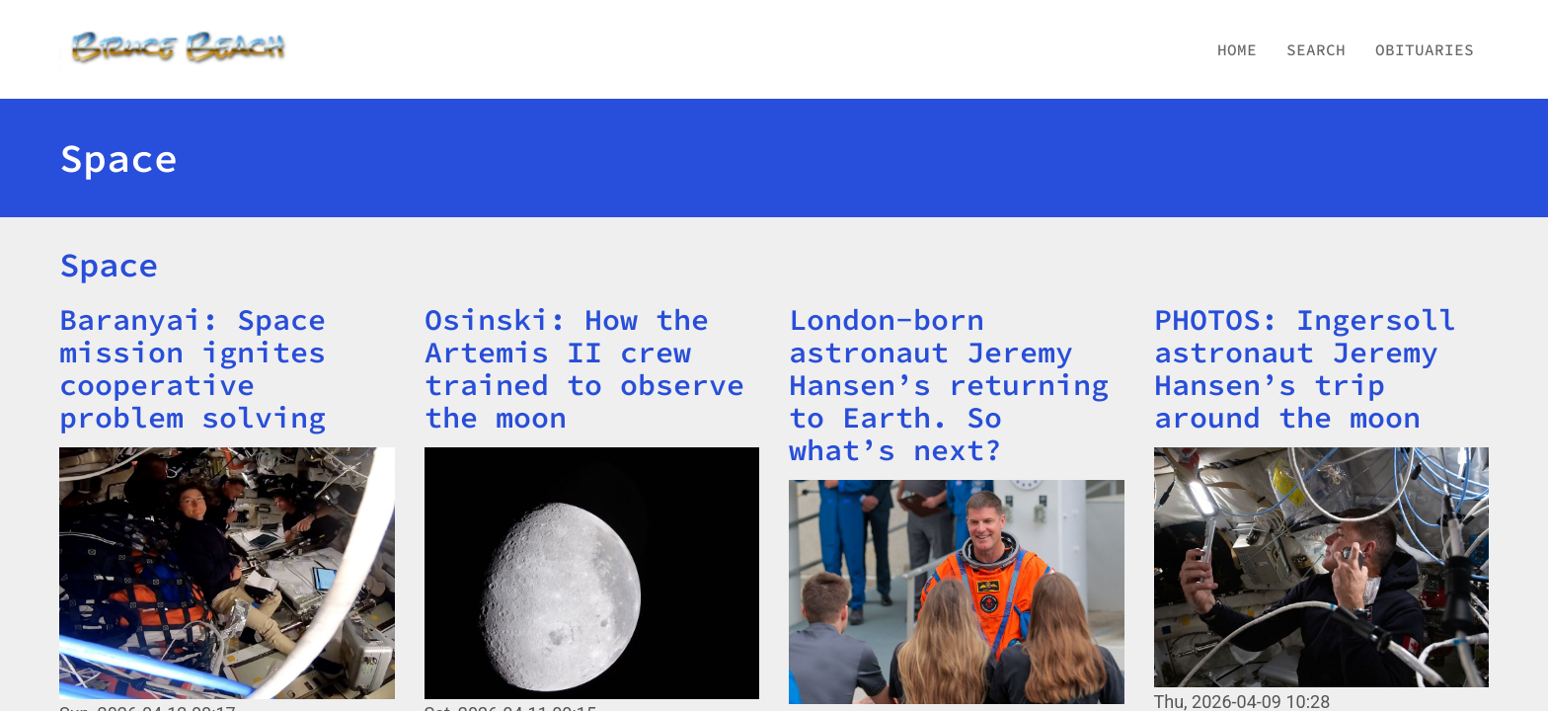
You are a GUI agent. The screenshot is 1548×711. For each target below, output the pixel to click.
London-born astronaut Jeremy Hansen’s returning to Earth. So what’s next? (949, 384)
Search (1316, 49)
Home (1237, 49)
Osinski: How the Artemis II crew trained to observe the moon (584, 367)
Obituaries (1424, 49)
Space (108, 264)
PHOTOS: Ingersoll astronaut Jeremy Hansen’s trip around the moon (1305, 367)
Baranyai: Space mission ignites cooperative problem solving (192, 367)
